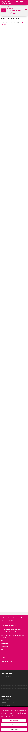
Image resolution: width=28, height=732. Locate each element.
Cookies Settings (14, 721)
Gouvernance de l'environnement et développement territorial (11, 630)
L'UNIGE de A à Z (5, 690)
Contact (3, 684)
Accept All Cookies (14, 730)
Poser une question (5, 705)
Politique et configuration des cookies (10, 693)
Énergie (3, 657)
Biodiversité (4, 646)
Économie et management (9, 626)
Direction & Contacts (7, 620)
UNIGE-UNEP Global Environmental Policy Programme (14, 10)
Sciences (3, 641)
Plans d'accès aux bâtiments (7, 687)
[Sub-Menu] (25, 10)
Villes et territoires (6, 661)
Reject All (14, 725)
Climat (3, 650)
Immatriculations (5, 699)
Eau (2, 654)
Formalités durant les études (7, 702)
